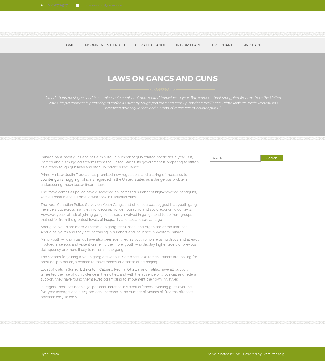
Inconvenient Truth (104, 45)
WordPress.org (273, 354)
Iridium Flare (188, 45)
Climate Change (150, 45)
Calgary (105, 269)
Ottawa (133, 269)
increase (114, 287)
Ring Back (252, 45)
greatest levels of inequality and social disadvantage (118, 220)
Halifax (154, 269)
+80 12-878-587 (56, 5)
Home (68, 45)
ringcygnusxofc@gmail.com (101, 5)
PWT (238, 354)
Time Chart (222, 45)
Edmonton (89, 269)
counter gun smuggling (60, 179)
